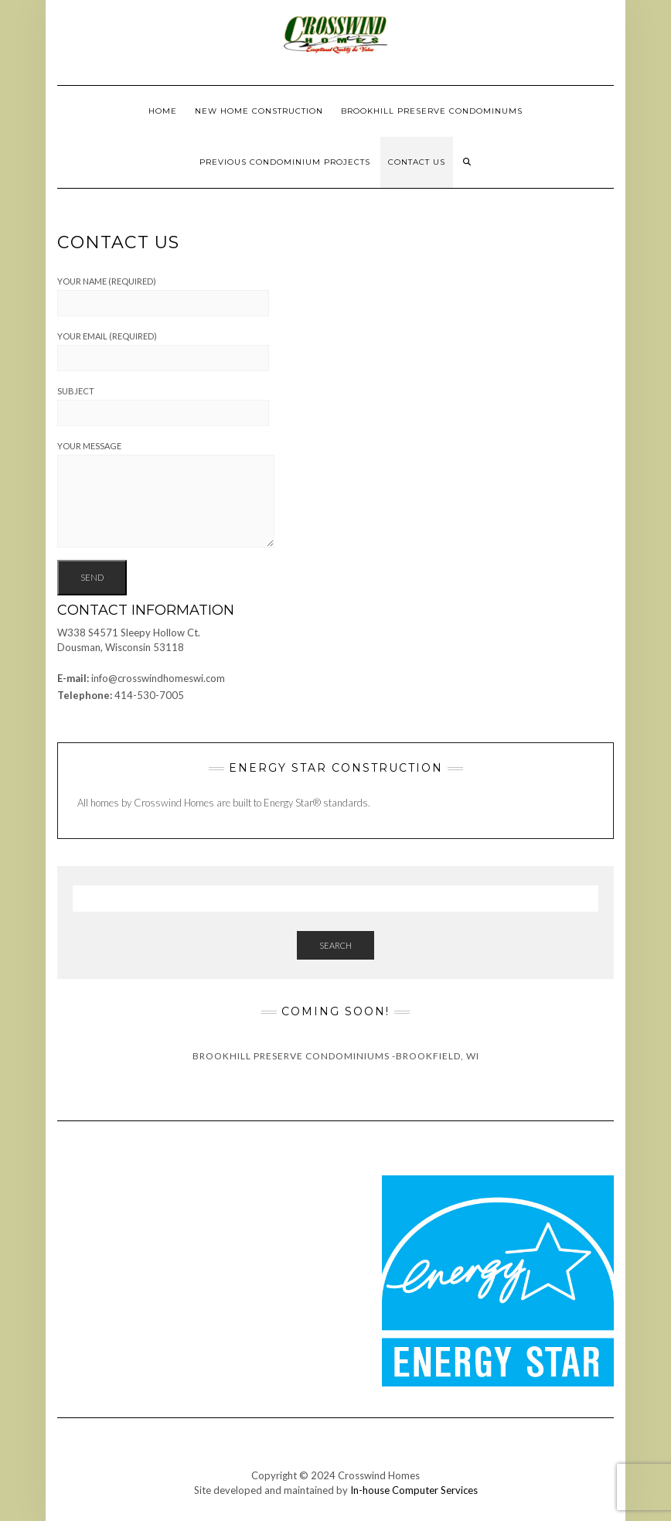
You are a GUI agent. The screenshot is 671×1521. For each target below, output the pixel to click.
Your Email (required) (163, 351)
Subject (163, 406)
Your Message (165, 494)
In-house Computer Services (414, 1490)
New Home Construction (259, 111)
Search (335, 945)
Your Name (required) (163, 296)
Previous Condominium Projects (284, 162)
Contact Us (416, 162)
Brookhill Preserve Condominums (432, 111)
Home (162, 111)
